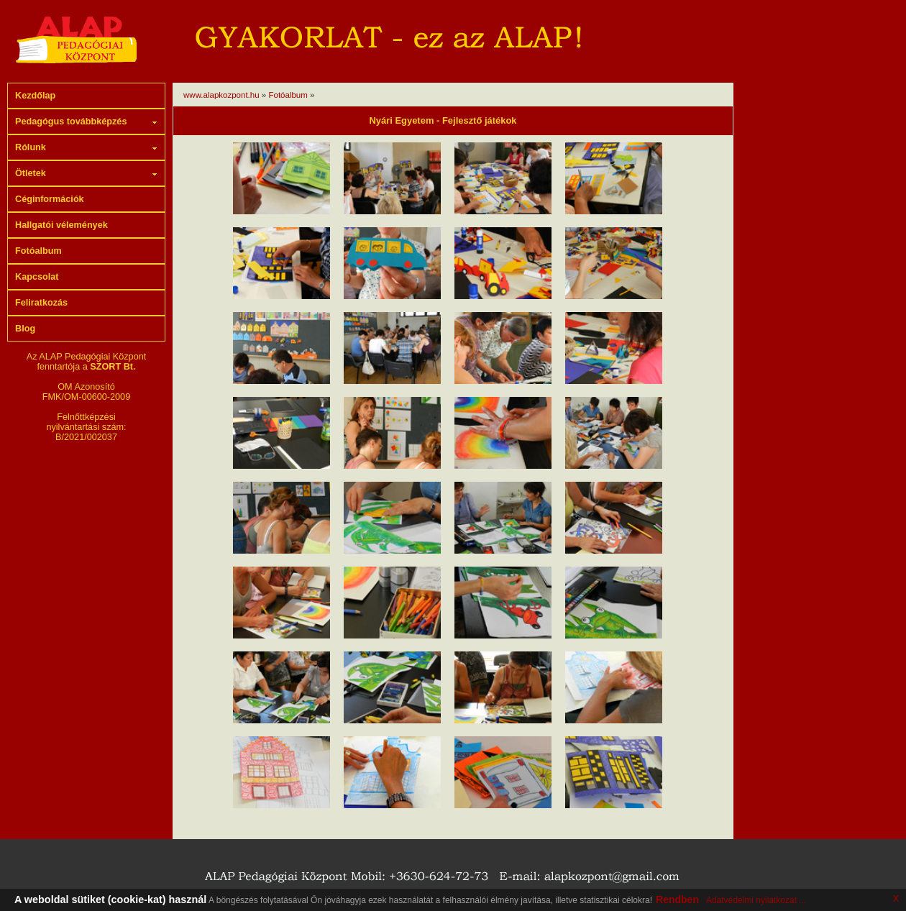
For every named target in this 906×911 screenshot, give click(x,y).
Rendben (677, 899)
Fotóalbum (289, 95)
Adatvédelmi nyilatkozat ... (756, 900)
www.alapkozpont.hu (221, 95)
